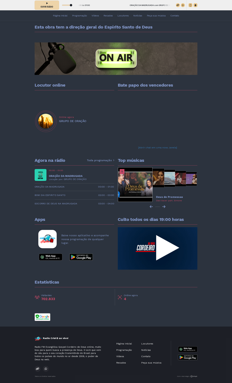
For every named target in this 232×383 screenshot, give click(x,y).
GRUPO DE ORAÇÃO (75, 179)
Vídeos (95, 15)
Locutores (123, 15)
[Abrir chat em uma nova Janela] (157, 147)
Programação (79, 15)
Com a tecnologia (187, 376)
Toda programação (100, 160)
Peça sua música (156, 15)
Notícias (137, 15)
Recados (108, 15)
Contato (174, 15)
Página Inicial (60, 15)
